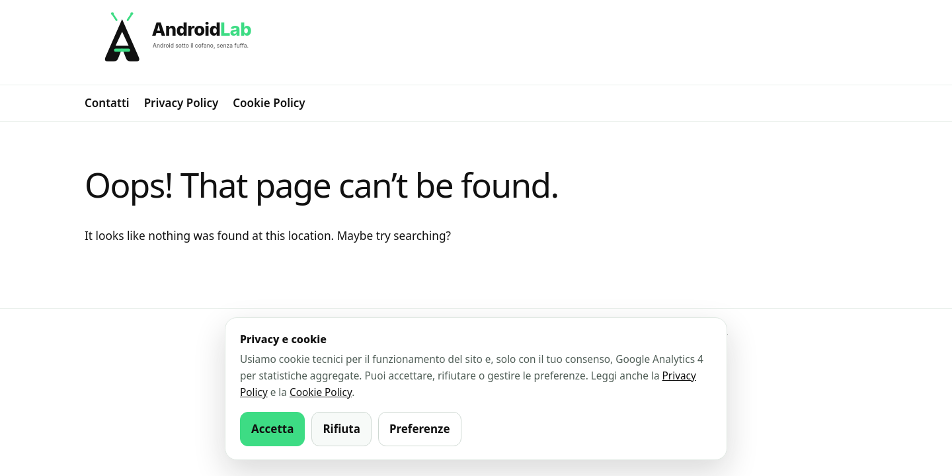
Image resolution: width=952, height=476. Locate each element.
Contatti (107, 102)
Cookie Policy (269, 102)
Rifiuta (341, 428)
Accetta (272, 428)
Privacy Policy (181, 102)
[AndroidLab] (476, 42)
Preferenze (419, 428)
